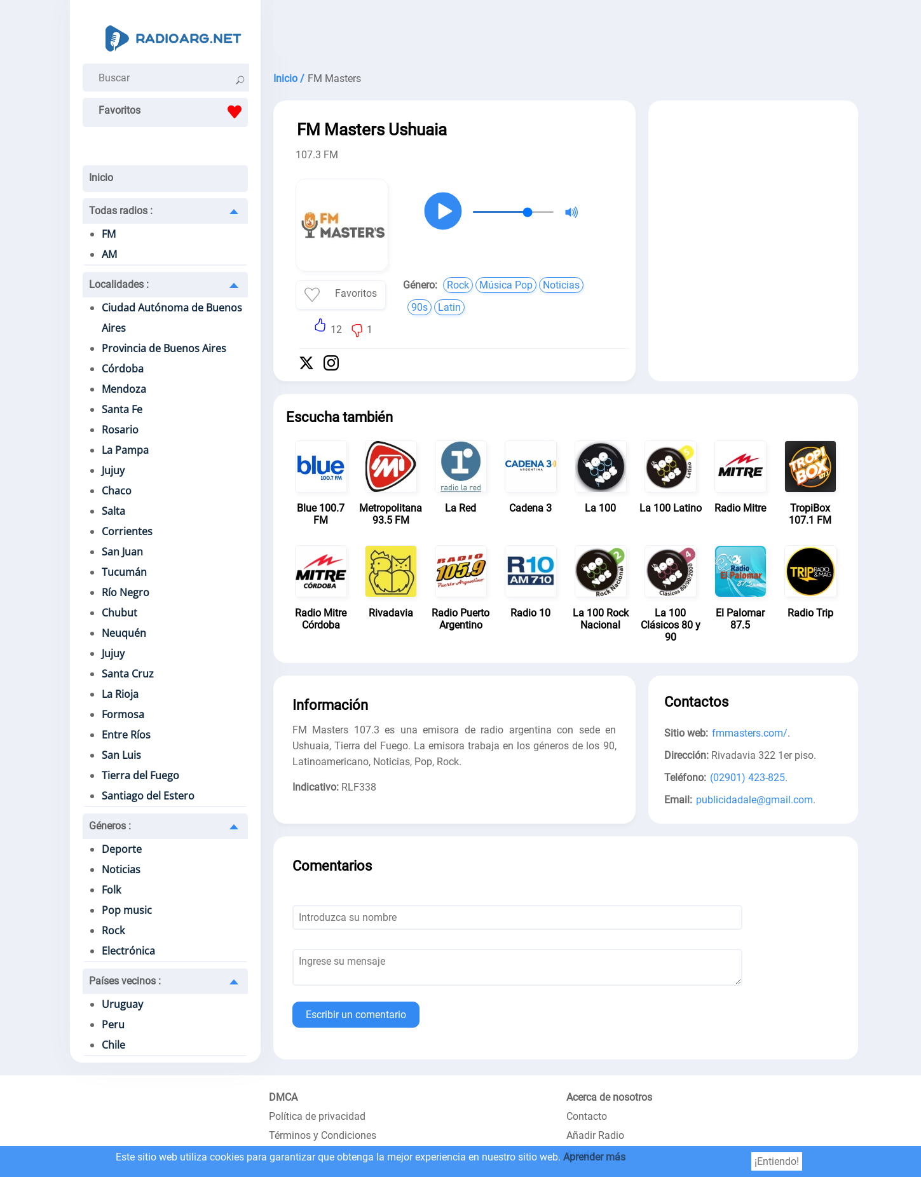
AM (109, 254)
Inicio (101, 178)
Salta (113, 511)
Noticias (121, 869)
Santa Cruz (128, 674)
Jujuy (113, 470)
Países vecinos (125, 981)
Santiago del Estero (148, 796)
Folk (111, 890)
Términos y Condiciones (322, 1135)
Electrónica (128, 951)
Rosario (120, 430)
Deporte (122, 849)
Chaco (117, 491)
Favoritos (173, 112)
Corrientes (127, 531)
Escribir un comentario (356, 1015)
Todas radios (121, 211)
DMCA (283, 1097)
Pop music (127, 910)
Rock (113, 930)
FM (109, 234)
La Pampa (125, 450)
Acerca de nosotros (609, 1097)
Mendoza (124, 389)
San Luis (121, 755)
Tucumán (124, 572)
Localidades (119, 284)
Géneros (110, 826)
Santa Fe (122, 409)
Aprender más (594, 1157)
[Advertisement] (565, 32)
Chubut (119, 613)
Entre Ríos (126, 735)
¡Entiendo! (776, 1161)
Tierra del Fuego (140, 775)
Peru (113, 1024)
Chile (113, 1045)
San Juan (122, 552)
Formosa (123, 714)
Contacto (586, 1116)
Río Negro (125, 592)
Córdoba (123, 369)
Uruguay (122, 1004)
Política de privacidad (317, 1116)
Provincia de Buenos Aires (164, 348)
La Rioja (120, 694)
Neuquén (124, 633)
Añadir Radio (595, 1135)
